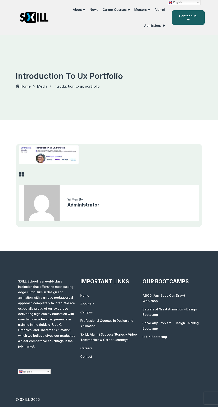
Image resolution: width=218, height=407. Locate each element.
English (25, 371)
